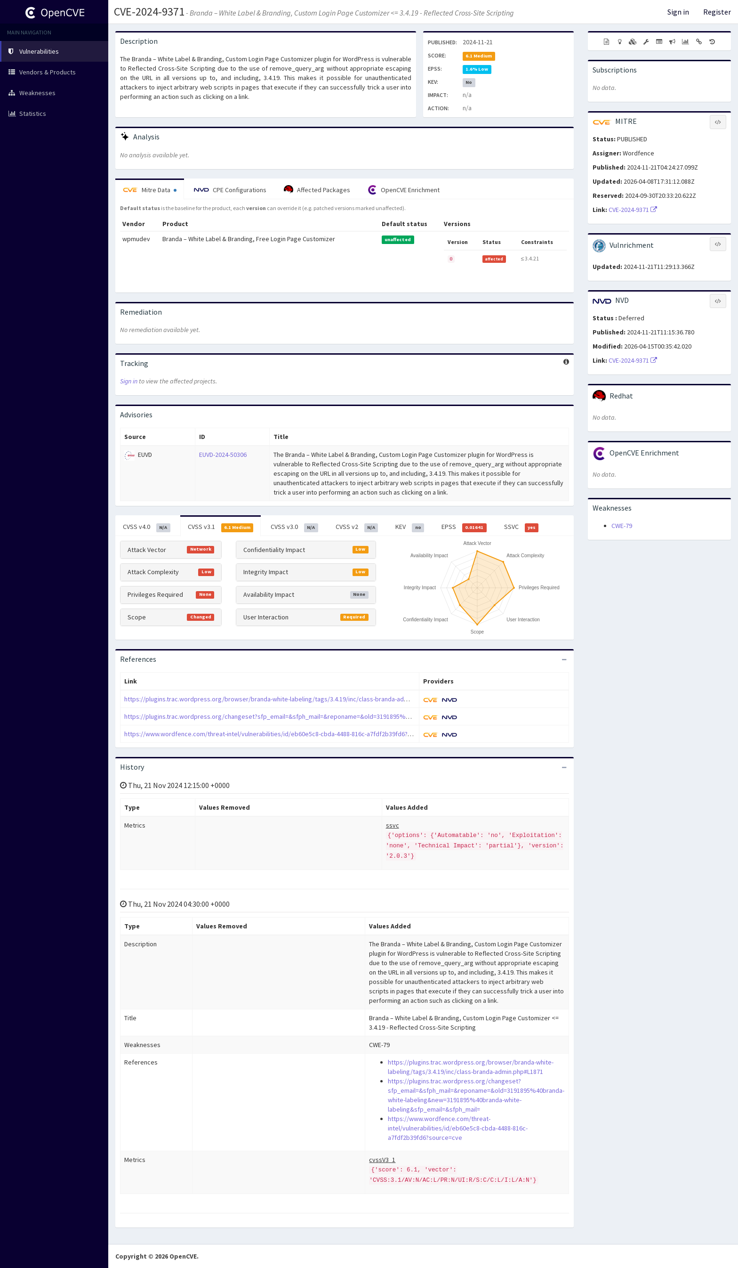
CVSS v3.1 (221, 527)
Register (717, 11)
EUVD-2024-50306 (223, 454)
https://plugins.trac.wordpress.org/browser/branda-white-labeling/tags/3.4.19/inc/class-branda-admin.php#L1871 (284, 699)
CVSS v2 (357, 527)
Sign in (678, 11)
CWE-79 (621, 525)
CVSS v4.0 (146, 527)
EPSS (464, 527)
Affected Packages (317, 190)
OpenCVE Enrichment (404, 190)
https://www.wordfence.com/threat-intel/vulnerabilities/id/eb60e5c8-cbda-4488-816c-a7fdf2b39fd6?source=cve (282, 734)
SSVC (521, 527)
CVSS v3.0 (294, 527)
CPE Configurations (230, 190)
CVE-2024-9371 (149, 11)
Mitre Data (149, 190)
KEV (409, 527)
